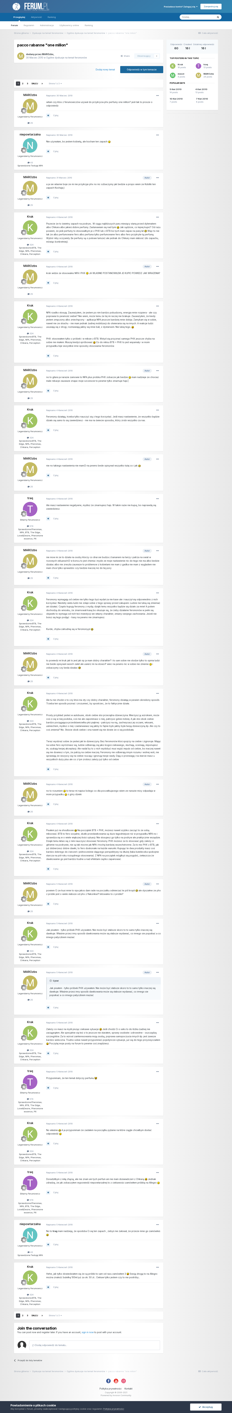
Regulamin (29, 25)
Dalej (35, 83)
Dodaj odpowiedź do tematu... (49, 1345)
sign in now (88, 1332)
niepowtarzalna (30, 134)
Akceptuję (206, 1407)
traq (30, 498)
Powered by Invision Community (116, 1395)
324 (30, 244)
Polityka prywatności (110, 1388)
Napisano (59, 95)
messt (181, 73)
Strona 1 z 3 (55, 83)
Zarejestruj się (211, 6)
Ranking (89, 25)
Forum (14, 25)
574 (30, 526)
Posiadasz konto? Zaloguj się (181, 6)
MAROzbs (47, 54)
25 (30, 123)
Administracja (47, 25)
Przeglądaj (19, 18)
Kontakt (128, 1388)
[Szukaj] (197, 17)
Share (125, 56)
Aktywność (36, 17)
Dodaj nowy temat (105, 69)
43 (30, 162)
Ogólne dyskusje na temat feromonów (66, 57)
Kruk (30, 216)
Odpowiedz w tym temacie (142, 69)
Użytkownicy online (69, 25)
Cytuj (55, 115)
